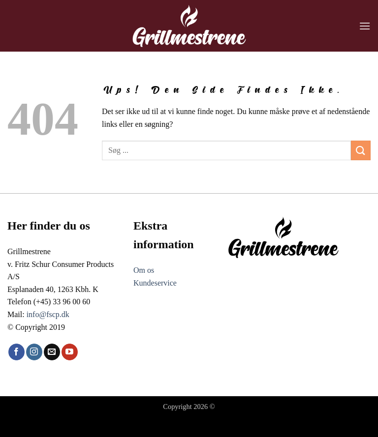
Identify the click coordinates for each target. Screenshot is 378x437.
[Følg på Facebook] (16, 369)
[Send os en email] (52, 369)
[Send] (361, 167)
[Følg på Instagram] (34, 369)
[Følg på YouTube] (70, 369)
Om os (143, 288)
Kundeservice (155, 300)
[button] (365, 26)
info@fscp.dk (48, 331)
